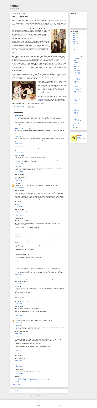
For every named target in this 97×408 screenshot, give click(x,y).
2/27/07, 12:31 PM (19, 373)
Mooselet (17, 325)
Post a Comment (17, 384)
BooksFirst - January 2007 (78, 120)
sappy (20, 108)
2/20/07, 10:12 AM (19, 152)
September (77, 56)
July (75, 60)
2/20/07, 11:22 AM (19, 163)
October (76, 54)
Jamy (16, 183)
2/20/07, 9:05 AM (18, 126)
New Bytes (76, 110)
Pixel (16, 239)
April (75, 66)
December (76, 49)
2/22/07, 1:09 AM (18, 360)
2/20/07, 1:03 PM (18, 215)
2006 (74, 125)
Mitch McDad (18, 306)
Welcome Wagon (78, 97)
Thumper (17, 353)
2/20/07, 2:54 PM (18, 274)
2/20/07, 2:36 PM (18, 262)
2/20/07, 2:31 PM (18, 236)
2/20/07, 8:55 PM (18, 294)
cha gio (34, 140)
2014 (74, 33)
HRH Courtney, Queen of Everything (23, 128)
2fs (15, 363)
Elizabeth (17, 286)
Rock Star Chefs (78, 95)
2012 (74, 37)
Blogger (60, 405)
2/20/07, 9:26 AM (18, 133)
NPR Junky (17, 115)
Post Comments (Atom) (42, 395)
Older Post (64, 390)
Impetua (17, 318)
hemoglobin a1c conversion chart (29, 379)
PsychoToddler (18, 155)
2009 (74, 43)
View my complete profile (81, 138)
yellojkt (16, 136)
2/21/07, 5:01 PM (18, 350)
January (76, 123)
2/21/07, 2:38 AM (18, 322)
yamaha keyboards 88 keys (43, 379)
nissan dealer (18, 379)
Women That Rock (77, 107)
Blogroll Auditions (77, 113)
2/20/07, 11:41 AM (19, 171)
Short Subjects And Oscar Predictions (77, 78)
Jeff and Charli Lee (19, 146)
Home (39, 390)
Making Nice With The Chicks (77, 100)
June (75, 62)
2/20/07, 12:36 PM (19, 206)
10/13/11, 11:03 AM (19, 381)
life (18, 108)
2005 (74, 127)
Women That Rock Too (77, 82)
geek (16, 108)
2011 (74, 39)
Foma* (15, 5)
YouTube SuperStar (77, 104)
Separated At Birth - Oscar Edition (77, 74)
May (75, 64)
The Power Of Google (77, 89)
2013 (74, 35)
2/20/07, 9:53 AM (18, 143)
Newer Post (15, 390)
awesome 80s (41, 99)
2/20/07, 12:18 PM (19, 180)
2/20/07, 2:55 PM (18, 283)
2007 (74, 48)
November (76, 52)
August (76, 58)
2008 (74, 46)
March (76, 68)
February (76, 70)
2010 (74, 41)
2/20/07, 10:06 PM (19, 303)
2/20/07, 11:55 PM (19, 315)
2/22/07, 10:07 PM (19, 366)
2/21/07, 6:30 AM (18, 333)
